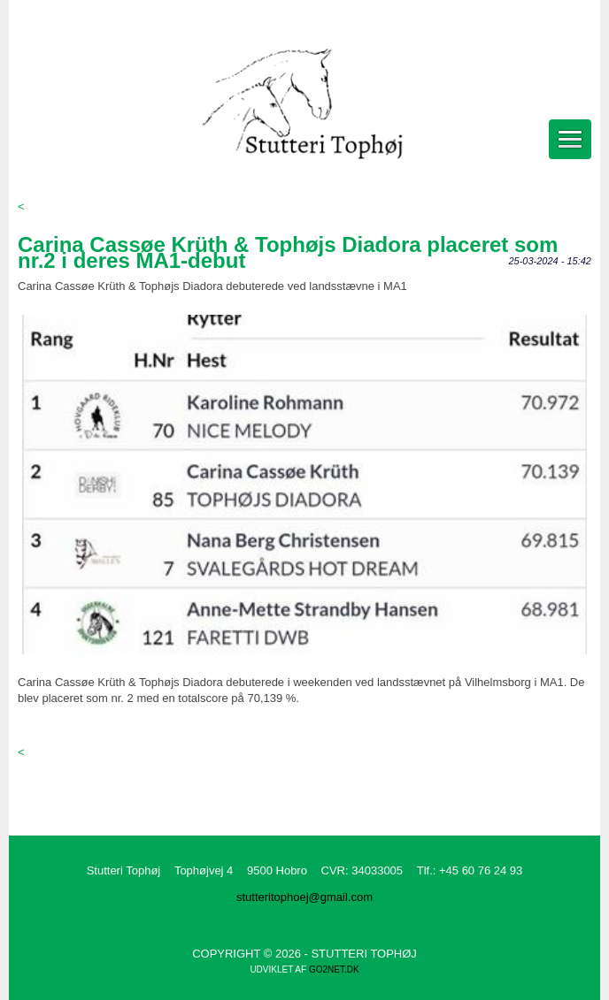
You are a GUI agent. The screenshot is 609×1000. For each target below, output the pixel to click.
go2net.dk (334, 969)
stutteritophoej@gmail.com (304, 897)
